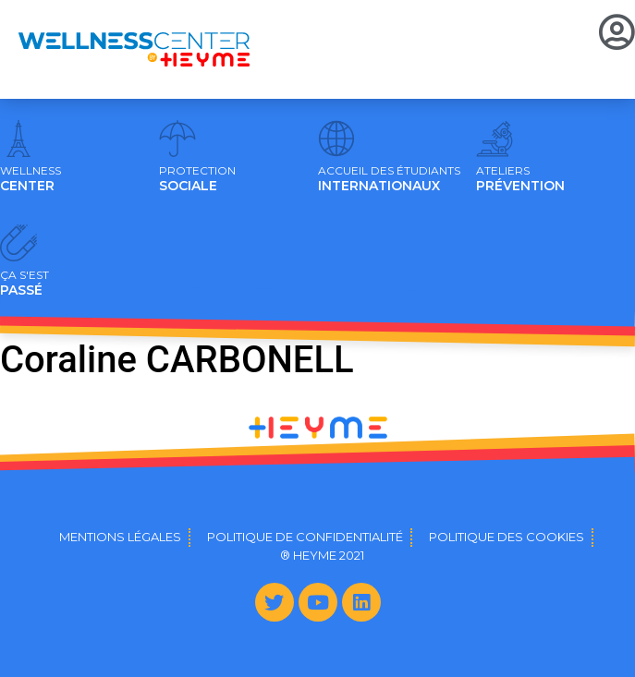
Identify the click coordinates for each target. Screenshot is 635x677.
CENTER (30, 179)
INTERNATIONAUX (389, 179)
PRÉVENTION (520, 179)
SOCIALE (197, 179)
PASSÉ (24, 283)
